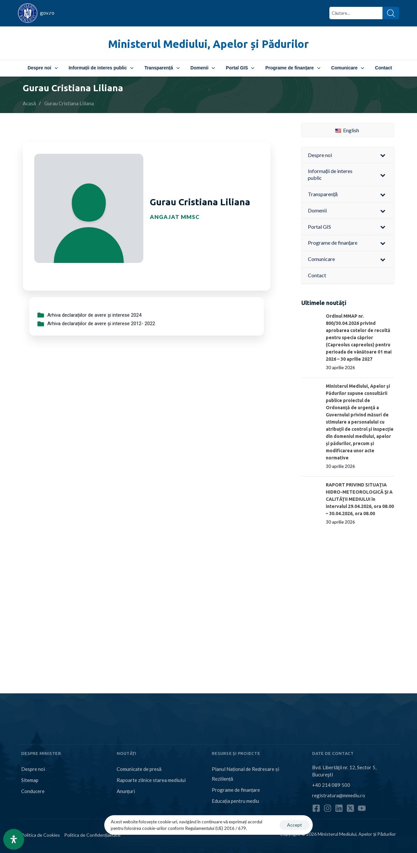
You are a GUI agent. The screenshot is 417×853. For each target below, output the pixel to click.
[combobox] (355, 13)
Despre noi (43, 67)
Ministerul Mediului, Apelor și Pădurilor (208, 44)
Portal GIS (240, 67)
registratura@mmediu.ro (338, 795)
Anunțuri (126, 791)
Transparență (161, 67)
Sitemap (29, 780)
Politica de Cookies (40, 835)
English (347, 130)
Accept (294, 825)
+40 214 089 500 (331, 785)
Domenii (203, 67)
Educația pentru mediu (235, 801)
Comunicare (347, 67)
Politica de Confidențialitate (92, 835)
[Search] (390, 13)
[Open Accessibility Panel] (13, 839)
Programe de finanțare (292, 67)
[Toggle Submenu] (382, 155)
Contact (383, 67)
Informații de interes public (101, 67)
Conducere (33, 791)
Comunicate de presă (139, 769)
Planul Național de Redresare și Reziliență (245, 774)
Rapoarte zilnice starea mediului (151, 780)
